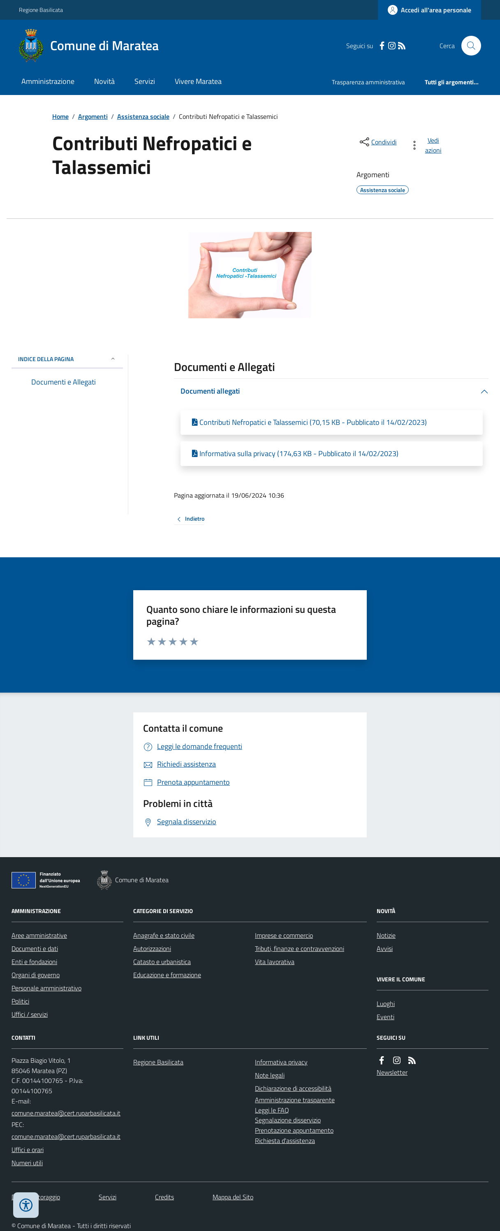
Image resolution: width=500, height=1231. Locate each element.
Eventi (385, 1017)
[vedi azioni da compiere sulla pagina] (427, 145)
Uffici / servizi (30, 1014)
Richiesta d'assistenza (285, 1140)
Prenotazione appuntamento (294, 1130)
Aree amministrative (39, 935)
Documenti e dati (35, 948)
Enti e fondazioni (34, 962)
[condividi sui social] (377, 141)
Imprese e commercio (284, 935)
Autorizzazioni (152, 948)
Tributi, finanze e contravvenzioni (299, 948)
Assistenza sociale (143, 116)
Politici (20, 1001)
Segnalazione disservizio (288, 1120)
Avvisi (385, 948)
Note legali (270, 1075)
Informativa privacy (281, 1062)
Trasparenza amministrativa (368, 82)
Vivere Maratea (198, 81)
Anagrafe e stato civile (163, 935)
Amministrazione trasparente (295, 1100)
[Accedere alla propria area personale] (429, 10)
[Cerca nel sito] (468, 46)
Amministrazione (47, 81)
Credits (164, 1197)
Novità (104, 81)
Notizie (386, 935)
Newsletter (392, 1072)
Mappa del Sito (233, 1197)
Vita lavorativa (274, 962)
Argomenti (93, 116)
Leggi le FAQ (272, 1110)
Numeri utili (27, 1163)
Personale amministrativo (46, 988)
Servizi (144, 81)
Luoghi (386, 1003)
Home (60, 116)
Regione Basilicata (41, 9)
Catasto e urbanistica (162, 962)
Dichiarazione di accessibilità (293, 1088)
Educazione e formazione (167, 975)
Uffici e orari (28, 1149)
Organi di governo (36, 975)
